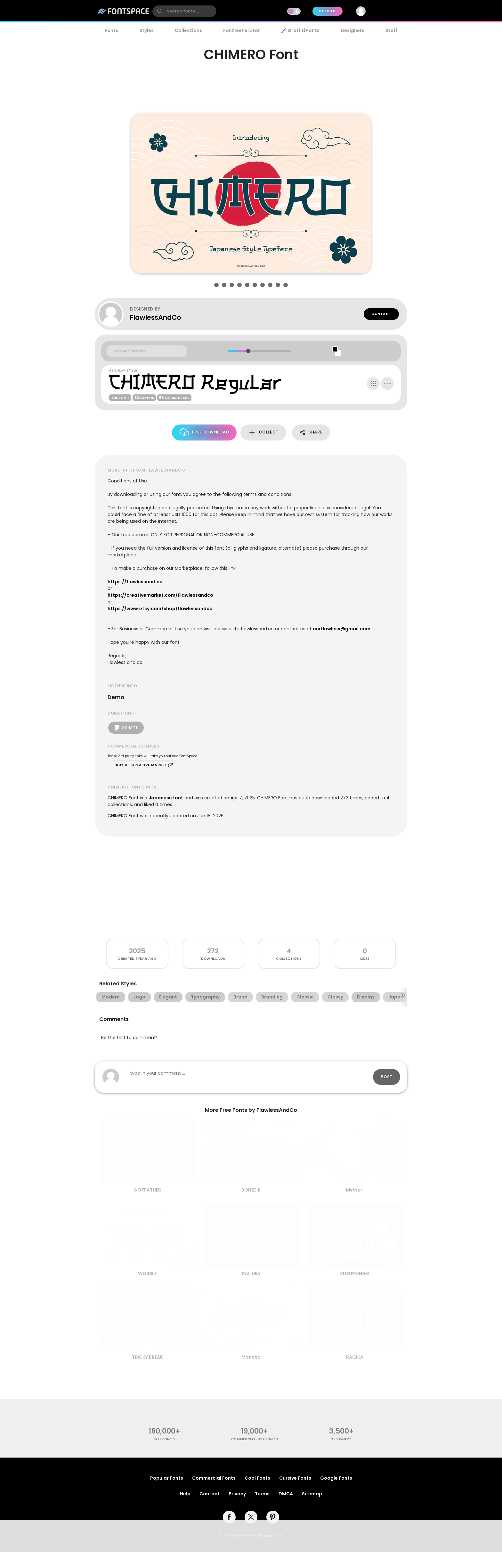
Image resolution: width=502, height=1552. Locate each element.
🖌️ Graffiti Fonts (300, 30)
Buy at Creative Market (144, 765)
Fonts (111, 30)
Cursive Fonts (295, 1478)
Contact (381, 313)
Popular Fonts (166, 1478)
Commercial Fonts (214, 1478)
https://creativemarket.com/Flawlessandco (160, 595)
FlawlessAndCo (155, 317)
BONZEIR (251, 1190)
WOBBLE (147, 1273)
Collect (263, 432)
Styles (146, 30)
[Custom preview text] (147, 351)
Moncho (251, 1357)
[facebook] (229, 1517)
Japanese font (166, 798)
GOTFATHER (147, 1190)
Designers (352, 30)
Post (387, 1076)
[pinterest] (272, 1517)
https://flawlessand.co (135, 581)
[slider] (248, 351)
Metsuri (355, 1190)
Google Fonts (336, 1478)
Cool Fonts (257, 1478)
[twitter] (251, 1517)
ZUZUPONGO (355, 1273)
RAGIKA (354, 1357)
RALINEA (251, 1273)
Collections (188, 30)
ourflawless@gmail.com (341, 629)
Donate (126, 728)
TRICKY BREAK (147, 1357)
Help (185, 1494)
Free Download (204, 432)
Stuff (391, 30)
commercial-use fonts (254, 1439)
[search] (184, 11)
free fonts (164, 1439)
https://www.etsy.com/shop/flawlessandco (160, 608)
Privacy (237, 1494)
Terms (262, 1494)
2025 (137, 951)
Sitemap (312, 1494)
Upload (327, 11)
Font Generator (241, 30)
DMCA (286, 1494)
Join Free (390, 11)
